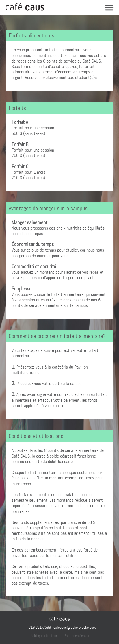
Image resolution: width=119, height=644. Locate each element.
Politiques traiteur (43, 635)
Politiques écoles (76, 635)
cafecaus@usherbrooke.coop (74, 627)
